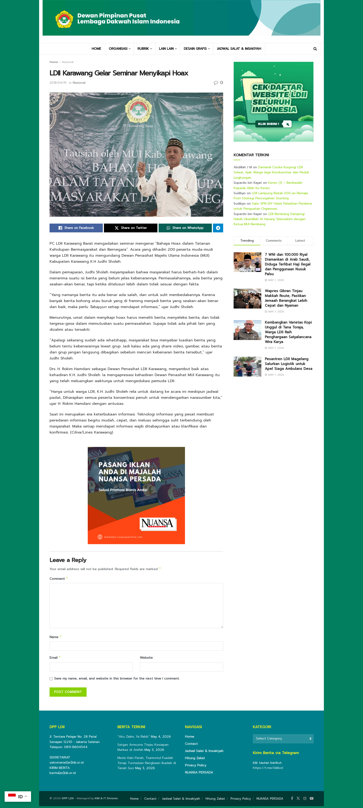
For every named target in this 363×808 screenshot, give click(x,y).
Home (54, 62)
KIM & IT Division (106, 800)
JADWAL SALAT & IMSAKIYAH (239, 48)
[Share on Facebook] (76, 228)
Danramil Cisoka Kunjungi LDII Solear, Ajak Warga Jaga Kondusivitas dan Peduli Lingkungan (271, 172)
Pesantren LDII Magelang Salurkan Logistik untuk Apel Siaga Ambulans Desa (288, 363)
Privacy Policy (195, 767)
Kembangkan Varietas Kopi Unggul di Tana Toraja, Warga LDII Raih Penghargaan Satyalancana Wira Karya (288, 332)
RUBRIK (143, 48)
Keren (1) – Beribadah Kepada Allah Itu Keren (268, 185)
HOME (96, 48)
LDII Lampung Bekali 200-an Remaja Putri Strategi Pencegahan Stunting (271, 196)
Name (56, 638)
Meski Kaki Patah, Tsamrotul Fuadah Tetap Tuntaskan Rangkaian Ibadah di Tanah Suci (146, 765)
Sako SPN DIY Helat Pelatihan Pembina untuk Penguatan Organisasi (273, 206)
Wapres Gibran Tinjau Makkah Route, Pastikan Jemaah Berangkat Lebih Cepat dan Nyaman (286, 298)
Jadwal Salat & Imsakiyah (204, 752)
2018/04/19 (58, 83)
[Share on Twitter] (130, 228)
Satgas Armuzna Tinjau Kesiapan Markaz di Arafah (143, 749)
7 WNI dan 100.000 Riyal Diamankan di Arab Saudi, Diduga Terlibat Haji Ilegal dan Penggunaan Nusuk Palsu (287, 264)
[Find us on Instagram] (305, 800)
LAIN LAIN (166, 48)
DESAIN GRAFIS (195, 48)
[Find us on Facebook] (292, 800)
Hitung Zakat (195, 760)
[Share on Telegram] (218, 228)
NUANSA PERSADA (199, 774)
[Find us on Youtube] (311, 800)
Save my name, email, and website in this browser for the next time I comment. (117, 680)
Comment (59, 579)
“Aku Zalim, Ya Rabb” (133, 738)
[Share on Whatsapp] (185, 228)
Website (146, 659)
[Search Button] (315, 49)
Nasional (68, 62)
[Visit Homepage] (181, 21)
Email (55, 659)
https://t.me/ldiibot (268, 769)
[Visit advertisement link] (273, 102)
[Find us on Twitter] (298, 800)
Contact (191, 745)
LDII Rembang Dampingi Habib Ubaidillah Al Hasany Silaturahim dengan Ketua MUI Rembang (270, 219)
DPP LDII (68, 800)
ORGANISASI (118, 48)
